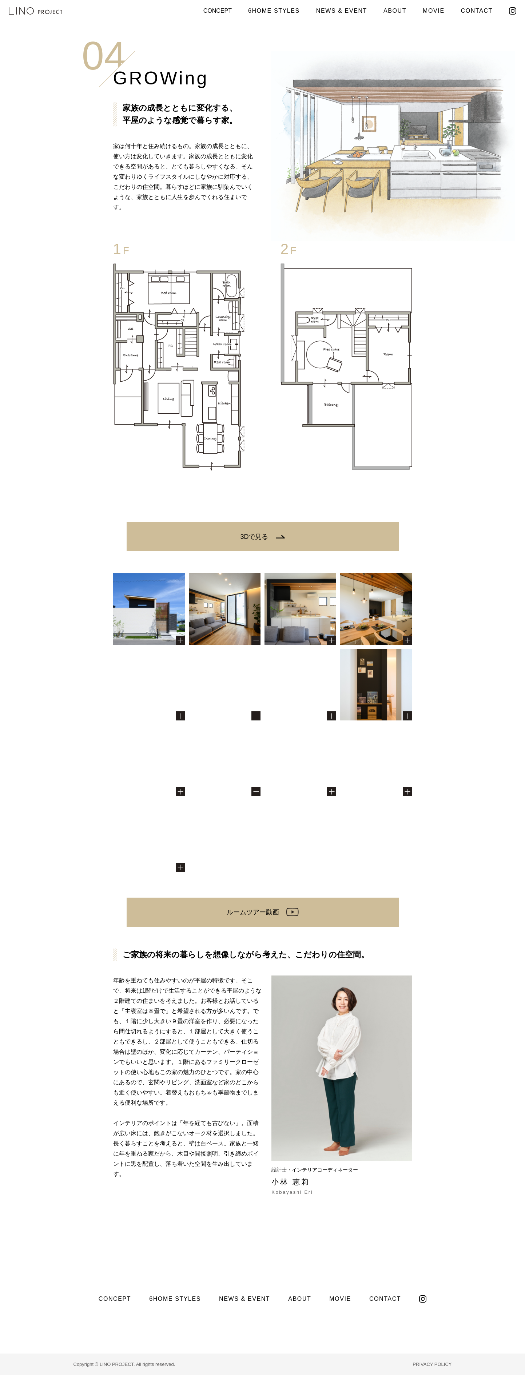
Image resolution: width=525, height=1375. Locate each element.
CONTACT (477, 11)
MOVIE (434, 11)
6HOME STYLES (274, 11)
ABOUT (394, 11)
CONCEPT (217, 11)
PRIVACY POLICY (432, 1364)
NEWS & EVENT (341, 11)
